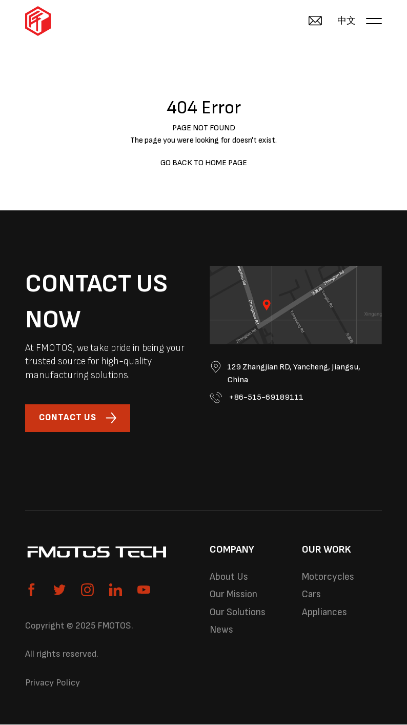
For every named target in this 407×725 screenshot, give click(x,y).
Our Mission (234, 596)
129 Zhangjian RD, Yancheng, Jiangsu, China (287, 373)
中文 (346, 20)
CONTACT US (78, 418)
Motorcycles (329, 578)
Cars (311, 596)
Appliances (325, 614)
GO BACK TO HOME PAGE (203, 163)
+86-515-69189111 (257, 398)
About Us (229, 578)
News (222, 632)
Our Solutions (238, 614)
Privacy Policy (52, 683)
